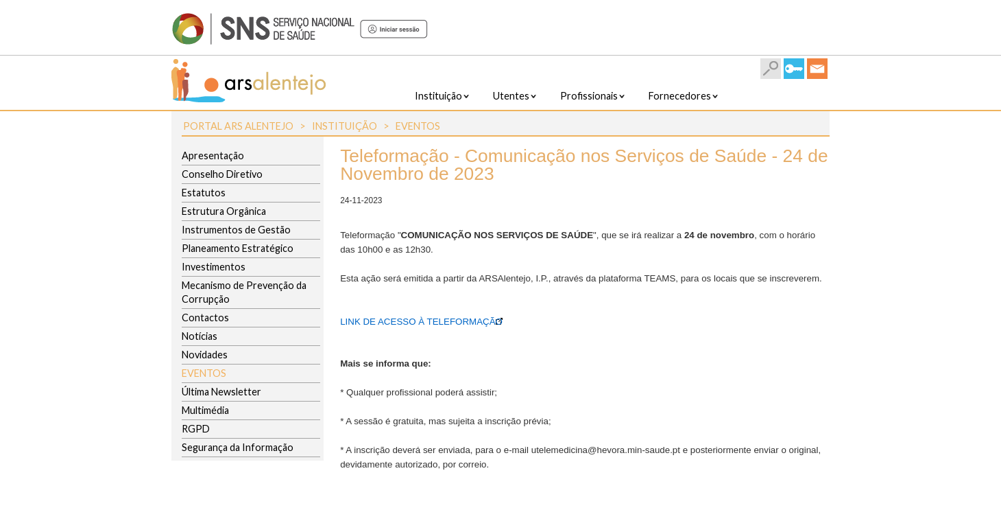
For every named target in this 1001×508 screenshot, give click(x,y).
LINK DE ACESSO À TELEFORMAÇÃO (421, 321)
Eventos (418, 126)
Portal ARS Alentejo (238, 126)
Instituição (344, 126)
